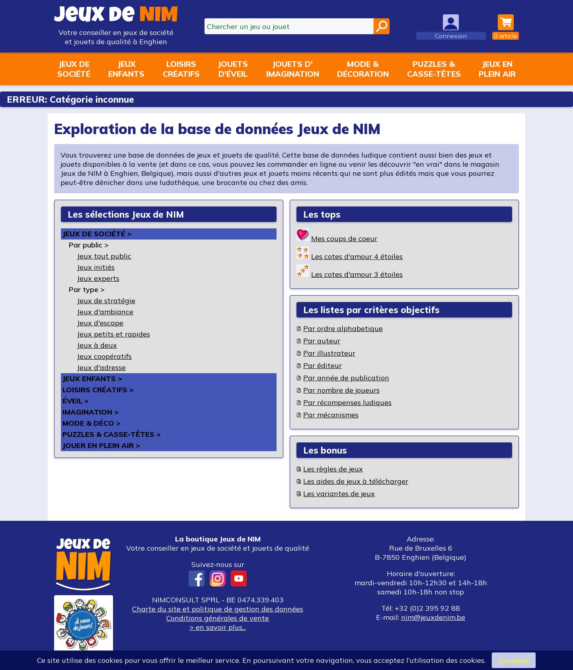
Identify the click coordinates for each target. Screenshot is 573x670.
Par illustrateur (329, 353)
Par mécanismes (331, 414)
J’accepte (513, 660)
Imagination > (90, 412)
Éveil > (75, 400)
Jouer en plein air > (101, 445)
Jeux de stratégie (106, 300)
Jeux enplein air (497, 69)
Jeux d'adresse (101, 367)
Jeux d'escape (100, 322)
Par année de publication (346, 377)
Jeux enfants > (92, 378)
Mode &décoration (363, 69)
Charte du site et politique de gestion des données (217, 609)
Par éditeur (322, 365)
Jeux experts (98, 278)
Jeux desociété (73, 69)
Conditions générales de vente (217, 618)
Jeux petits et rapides (113, 334)
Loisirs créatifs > (98, 389)
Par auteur (321, 340)
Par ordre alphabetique (343, 328)
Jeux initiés (96, 267)
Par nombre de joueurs (341, 390)
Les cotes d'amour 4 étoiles (357, 256)
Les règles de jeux (333, 468)
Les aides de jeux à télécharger (355, 481)
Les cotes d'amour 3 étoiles (357, 274)
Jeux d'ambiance (105, 311)
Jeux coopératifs (104, 356)
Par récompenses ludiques (347, 402)
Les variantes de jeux (339, 493)
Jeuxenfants (126, 69)
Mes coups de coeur (344, 238)
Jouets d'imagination (292, 69)
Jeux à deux (97, 345)
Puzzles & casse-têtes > (111, 434)
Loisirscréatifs (181, 69)
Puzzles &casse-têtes (434, 69)
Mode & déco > (91, 423)
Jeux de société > (97, 233)
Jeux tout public (104, 256)
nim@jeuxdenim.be (433, 617)
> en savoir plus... (217, 627)
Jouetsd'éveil (233, 69)
